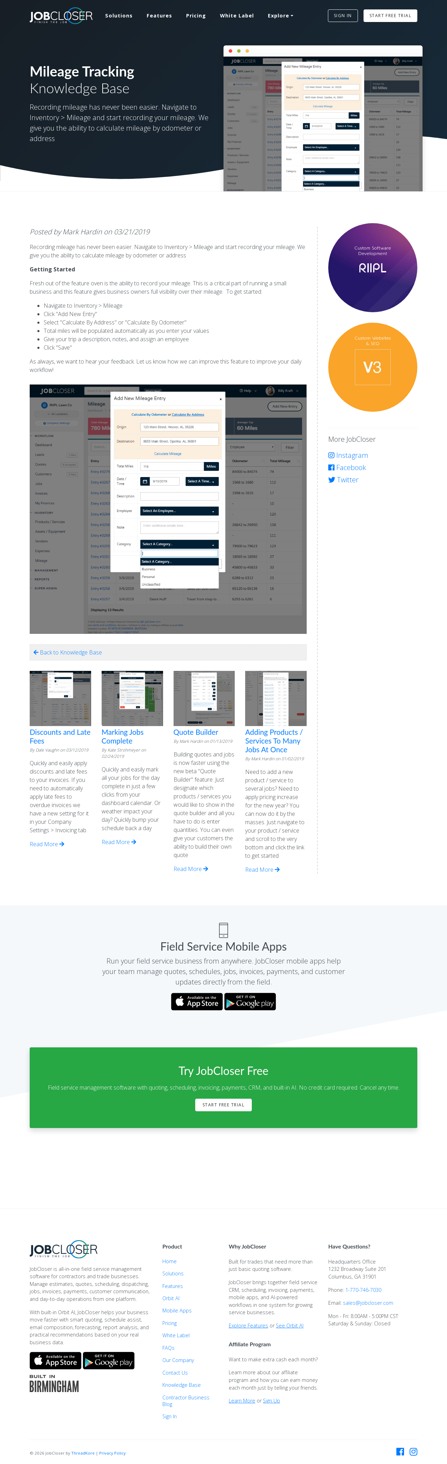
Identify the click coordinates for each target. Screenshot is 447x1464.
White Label (237, 15)
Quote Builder (196, 731)
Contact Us (175, 1372)
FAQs (168, 1348)
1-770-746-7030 (363, 1290)
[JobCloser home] (61, 16)
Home (169, 1261)
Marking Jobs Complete (123, 736)
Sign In (169, 1416)
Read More (47, 844)
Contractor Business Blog (186, 1400)
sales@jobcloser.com (368, 1303)
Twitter (343, 479)
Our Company (178, 1360)
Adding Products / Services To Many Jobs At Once (274, 740)
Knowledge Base (181, 1385)
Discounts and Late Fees (60, 736)
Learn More (242, 1400)
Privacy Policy (112, 1453)
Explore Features (248, 1325)
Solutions (119, 15)
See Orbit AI (289, 1325)
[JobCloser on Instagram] (413, 1451)
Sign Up (271, 1400)
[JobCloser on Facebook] (400, 1451)
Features (159, 15)
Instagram (348, 455)
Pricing (196, 15)
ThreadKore (83, 1453)
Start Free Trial (223, 1105)
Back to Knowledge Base (68, 652)
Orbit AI (170, 1298)
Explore (278, 15)
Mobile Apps (177, 1310)
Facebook (347, 467)
